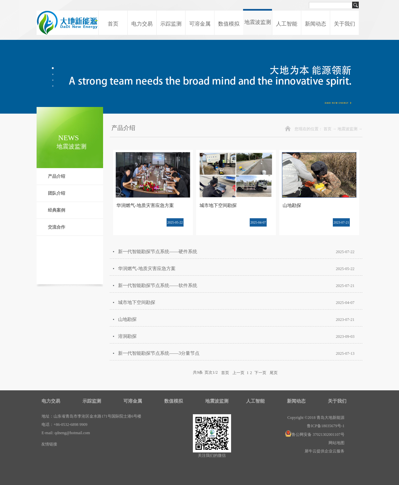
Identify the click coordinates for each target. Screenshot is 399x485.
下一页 (260, 372)
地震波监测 (347, 129)
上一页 (238, 372)
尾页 (274, 372)
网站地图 (335, 442)
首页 (113, 24)
